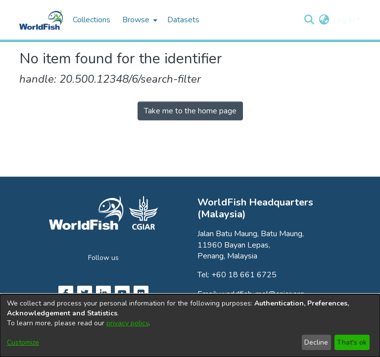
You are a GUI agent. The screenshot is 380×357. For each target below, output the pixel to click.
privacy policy (127, 323)
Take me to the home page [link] (190, 110)
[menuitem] (138, 20)
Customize (23, 342)
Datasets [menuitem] (183, 19)
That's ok (352, 342)
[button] (309, 20)
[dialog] (190, 325)
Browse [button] (135, 19)
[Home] (41, 20)
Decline (316, 342)
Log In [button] (344, 19)
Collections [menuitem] (91, 19)
